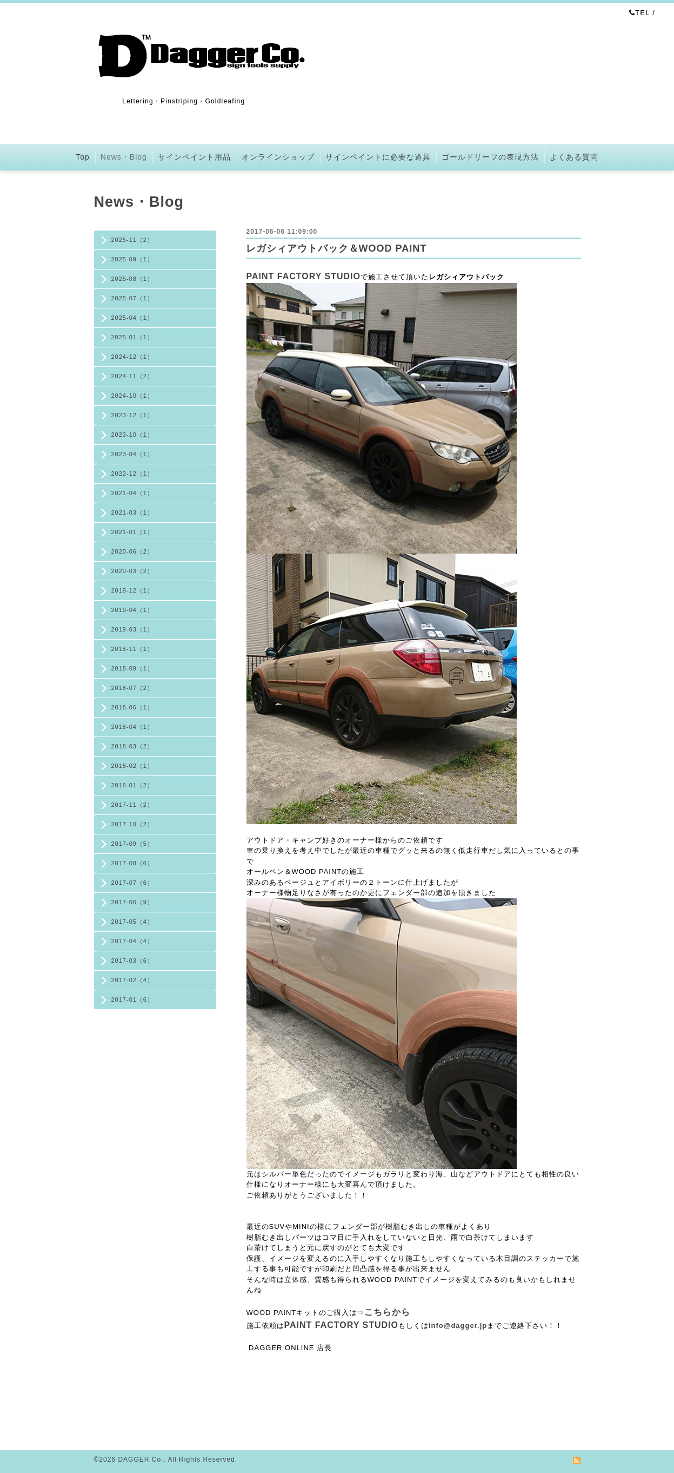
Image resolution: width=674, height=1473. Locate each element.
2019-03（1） (132, 629)
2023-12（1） (132, 415)
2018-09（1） (132, 668)
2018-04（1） (132, 727)
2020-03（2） (132, 571)
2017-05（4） (132, 921)
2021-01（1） (132, 532)
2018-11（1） (132, 649)
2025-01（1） (132, 337)
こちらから (387, 1312)
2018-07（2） (132, 688)
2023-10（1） (132, 434)
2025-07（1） (132, 298)
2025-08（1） (132, 278)
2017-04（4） (132, 941)
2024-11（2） (132, 376)
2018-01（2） (132, 785)
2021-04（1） (132, 493)
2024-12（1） (132, 356)
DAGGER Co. (140, 1459)
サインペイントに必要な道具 (378, 157)
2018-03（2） (132, 746)
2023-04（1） (132, 454)
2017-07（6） (132, 882)
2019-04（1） (132, 610)
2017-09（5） (132, 843)
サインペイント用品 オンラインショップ (236, 157)
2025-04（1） (132, 317)
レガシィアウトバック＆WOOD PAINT (336, 248)
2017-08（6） (132, 863)
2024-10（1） (132, 395)
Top (83, 157)
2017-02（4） (132, 980)
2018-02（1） (132, 765)
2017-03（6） (132, 960)
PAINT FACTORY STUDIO (303, 276)
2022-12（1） (132, 473)
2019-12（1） (132, 590)
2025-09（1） (132, 259)
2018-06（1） (132, 707)
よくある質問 (574, 157)
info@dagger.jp (458, 1325)
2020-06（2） (132, 551)
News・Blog (124, 157)
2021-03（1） (132, 512)
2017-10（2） (132, 824)
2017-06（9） (132, 902)
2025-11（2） (132, 239)
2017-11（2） (132, 804)
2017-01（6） (132, 999)
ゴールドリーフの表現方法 (490, 157)
